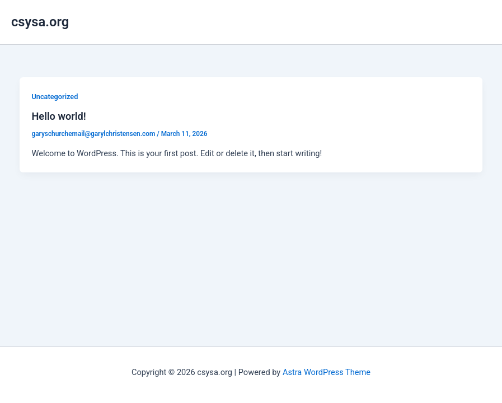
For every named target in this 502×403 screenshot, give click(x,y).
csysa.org (40, 22)
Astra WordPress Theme (326, 372)
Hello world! (58, 116)
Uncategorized (54, 96)
